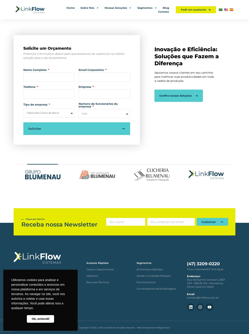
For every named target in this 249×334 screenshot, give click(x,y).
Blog (166, 7)
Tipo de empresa (35, 104)
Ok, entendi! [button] (40, 319)
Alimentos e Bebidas (150, 269)
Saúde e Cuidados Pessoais (154, 275)
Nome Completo (35, 70)
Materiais (92, 275)
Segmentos (147, 8)
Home (71, 7)
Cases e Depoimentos (100, 269)
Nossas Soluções (118, 8)
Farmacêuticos (146, 282)
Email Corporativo (92, 70)
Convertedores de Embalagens (156, 288)
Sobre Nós (90, 8)
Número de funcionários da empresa (98, 105)
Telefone (29, 87)
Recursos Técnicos (97, 282)
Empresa (85, 87)
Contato (163, 11)
